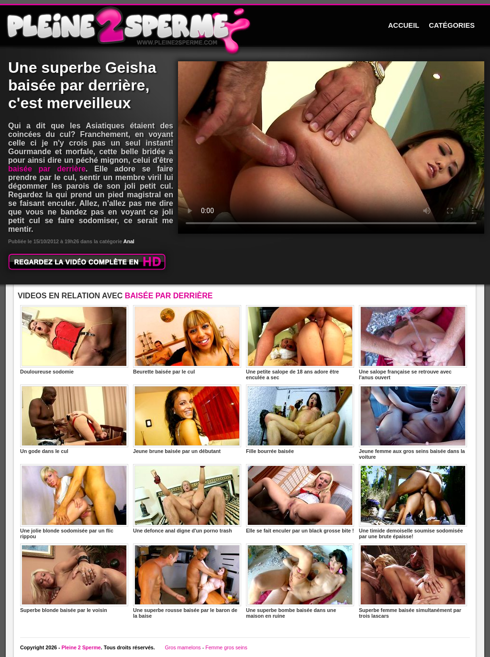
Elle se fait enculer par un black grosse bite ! (300, 498)
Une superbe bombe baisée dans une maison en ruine (300, 581)
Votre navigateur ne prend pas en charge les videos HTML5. (331, 147)
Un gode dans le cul (74, 419)
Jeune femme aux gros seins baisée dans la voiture (413, 422)
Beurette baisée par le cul (187, 339)
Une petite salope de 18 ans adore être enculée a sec (300, 342)
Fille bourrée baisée (300, 419)
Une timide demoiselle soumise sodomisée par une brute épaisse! (413, 501)
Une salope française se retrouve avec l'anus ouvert (413, 342)
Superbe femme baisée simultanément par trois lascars (413, 581)
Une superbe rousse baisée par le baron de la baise (187, 581)
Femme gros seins (226, 647)
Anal (128, 241)
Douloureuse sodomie (74, 339)
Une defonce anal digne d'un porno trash (187, 498)
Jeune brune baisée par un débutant (187, 419)
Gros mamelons (182, 647)
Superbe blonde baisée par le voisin (74, 578)
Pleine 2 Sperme (80, 647)
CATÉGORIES (452, 25)
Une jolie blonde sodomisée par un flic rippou (74, 501)
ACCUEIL (403, 25)
